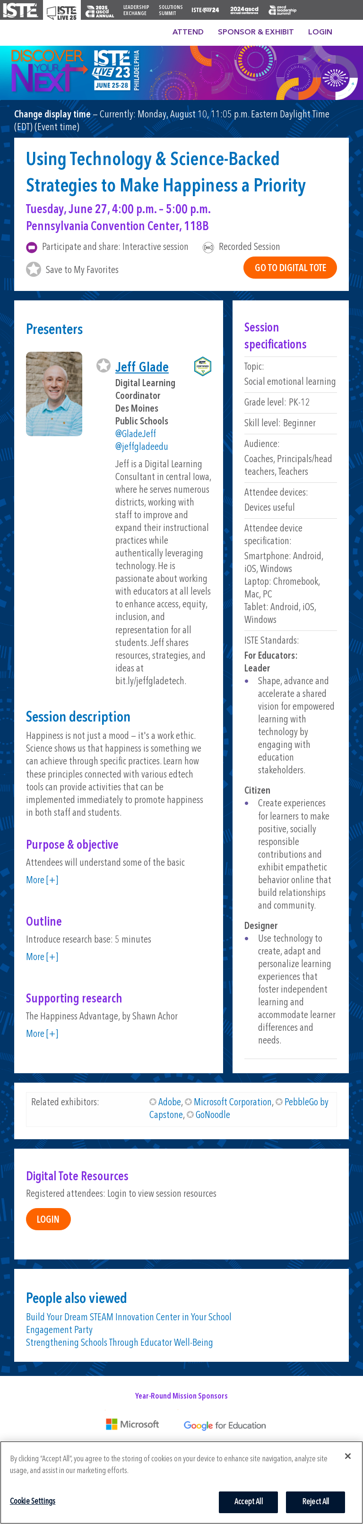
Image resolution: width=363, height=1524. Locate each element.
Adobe (169, 1103)
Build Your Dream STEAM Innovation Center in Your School (129, 1318)
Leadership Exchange (136, 11)
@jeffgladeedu (141, 447)
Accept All (248, 1502)
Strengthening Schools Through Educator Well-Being (119, 1343)
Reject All (315, 1502)
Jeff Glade (142, 368)
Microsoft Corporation (233, 1103)
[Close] (347, 1456)
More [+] (42, 881)
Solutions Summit (171, 11)
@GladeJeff (135, 434)
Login (320, 32)
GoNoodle (213, 1115)
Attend (188, 32)
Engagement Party (59, 1330)
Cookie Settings (33, 1502)
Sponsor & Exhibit (256, 32)
